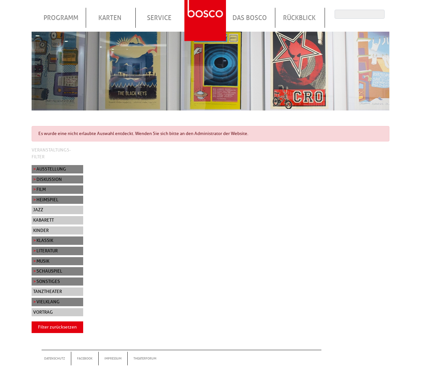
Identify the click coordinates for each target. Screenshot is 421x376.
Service (159, 18)
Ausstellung (51, 169)
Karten (110, 18)
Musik (42, 261)
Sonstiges (48, 281)
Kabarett (43, 220)
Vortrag (43, 312)
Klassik (44, 240)
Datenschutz (54, 358)
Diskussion (49, 179)
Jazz (38, 210)
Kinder (41, 230)
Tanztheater (47, 291)
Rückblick (299, 18)
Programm (61, 18)
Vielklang (48, 302)
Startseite (206, 12)
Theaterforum (144, 358)
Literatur (47, 251)
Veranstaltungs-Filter (51, 153)
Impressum (113, 358)
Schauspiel (49, 271)
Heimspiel (47, 200)
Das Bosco (249, 18)
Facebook (85, 358)
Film (41, 189)
